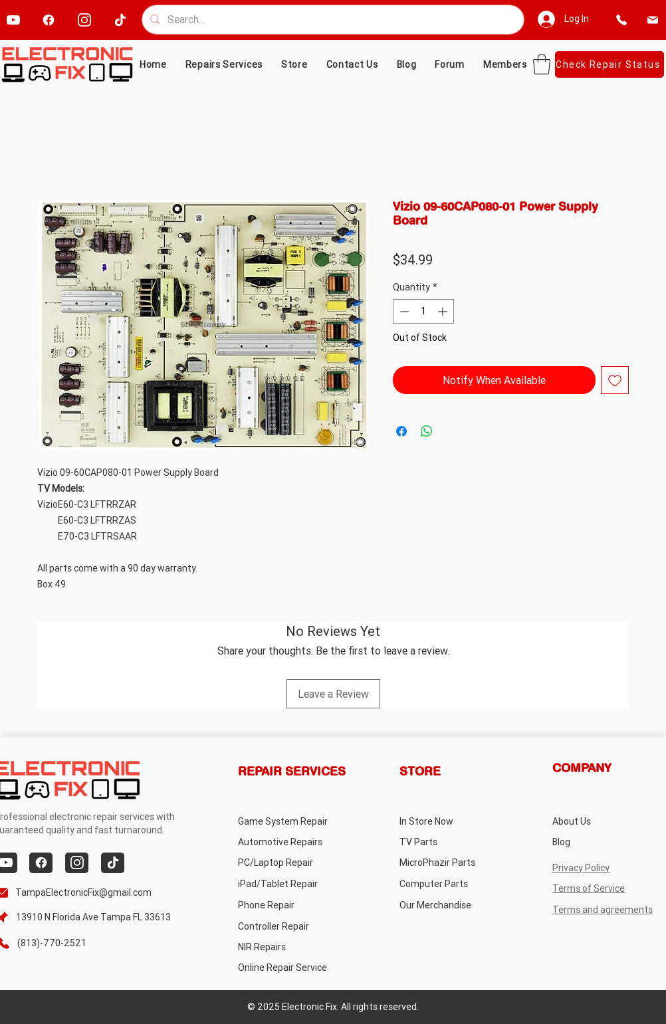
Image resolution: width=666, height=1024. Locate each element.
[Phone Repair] (291, 905)
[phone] (621, 19)
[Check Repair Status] (609, 64)
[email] (653, 19)
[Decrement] (403, 311)
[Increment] (443, 311)
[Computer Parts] (452, 884)
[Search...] (331, 19)
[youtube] (13, 19)
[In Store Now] (452, 821)
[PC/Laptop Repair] (291, 863)
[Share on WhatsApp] (427, 431)
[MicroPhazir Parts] (452, 863)
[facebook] (48, 19)
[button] (294, 64)
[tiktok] (120, 19)
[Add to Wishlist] (615, 380)
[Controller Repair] (291, 926)
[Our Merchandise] (452, 905)
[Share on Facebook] (401, 431)
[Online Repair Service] (295, 968)
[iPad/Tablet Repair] (291, 884)
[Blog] (605, 842)
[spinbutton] (423, 311)
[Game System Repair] (298, 821)
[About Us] (605, 821)
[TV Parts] (452, 842)
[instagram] (84, 19)
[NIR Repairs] (291, 947)
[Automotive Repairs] (291, 842)
